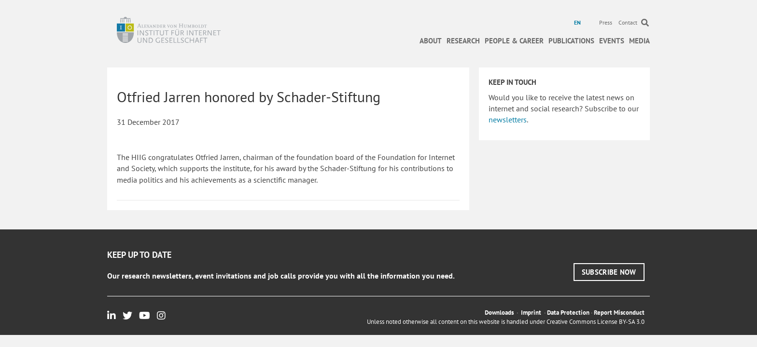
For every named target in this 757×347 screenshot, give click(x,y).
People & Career (514, 40)
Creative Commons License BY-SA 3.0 (596, 322)
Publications (571, 40)
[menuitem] (578, 22)
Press (605, 22)
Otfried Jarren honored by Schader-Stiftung (248, 96)
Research (463, 40)
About (431, 40)
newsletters (508, 119)
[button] (609, 272)
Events (611, 40)
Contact (627, 22)
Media (639, 40)
